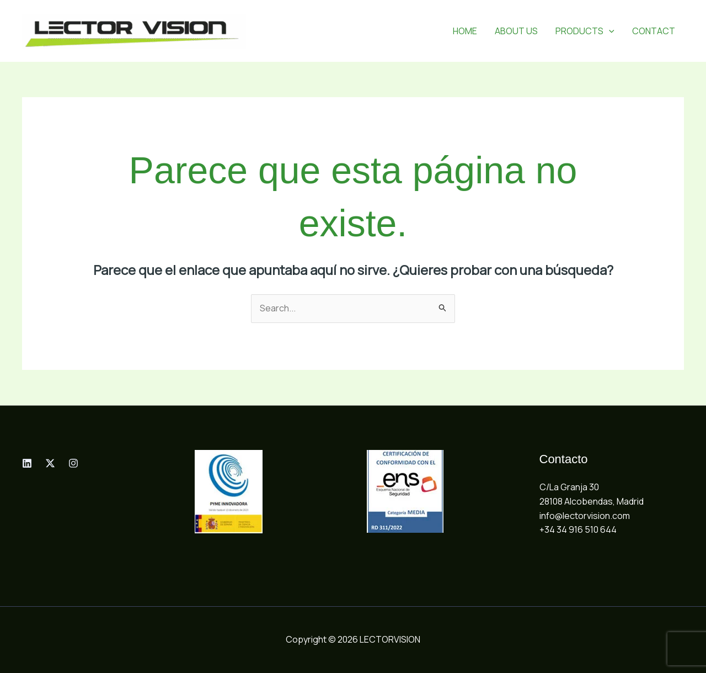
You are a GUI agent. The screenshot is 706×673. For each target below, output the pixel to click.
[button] (608, 31)
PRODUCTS (584, 31)
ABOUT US (516, 31)
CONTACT (653, 31)
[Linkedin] (27, 463)
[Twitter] (50, 463)
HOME (465, 31)
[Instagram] (73, 463)
